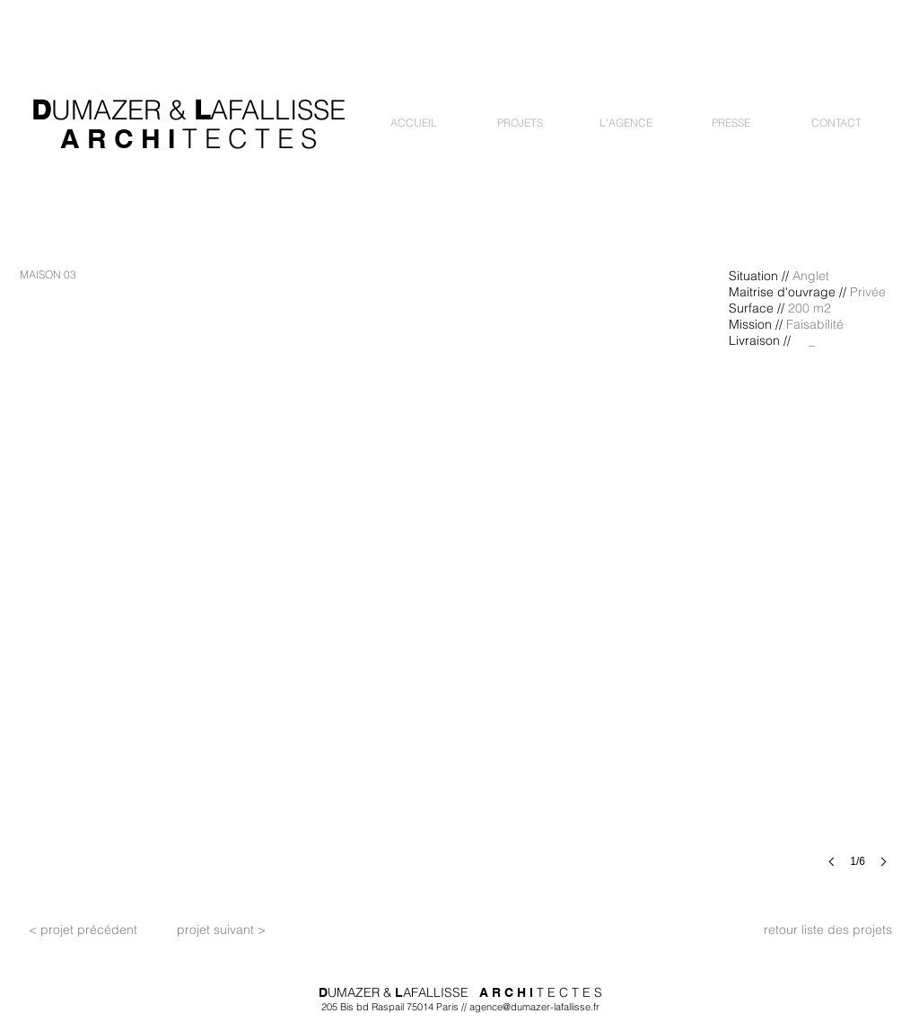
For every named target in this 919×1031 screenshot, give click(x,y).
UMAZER (106, 110)
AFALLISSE (278, 110)
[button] (520, 123)
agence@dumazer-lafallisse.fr (534, 1006)
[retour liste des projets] (827, 930)
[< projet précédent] (83, 930)
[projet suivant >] (220, 930)
